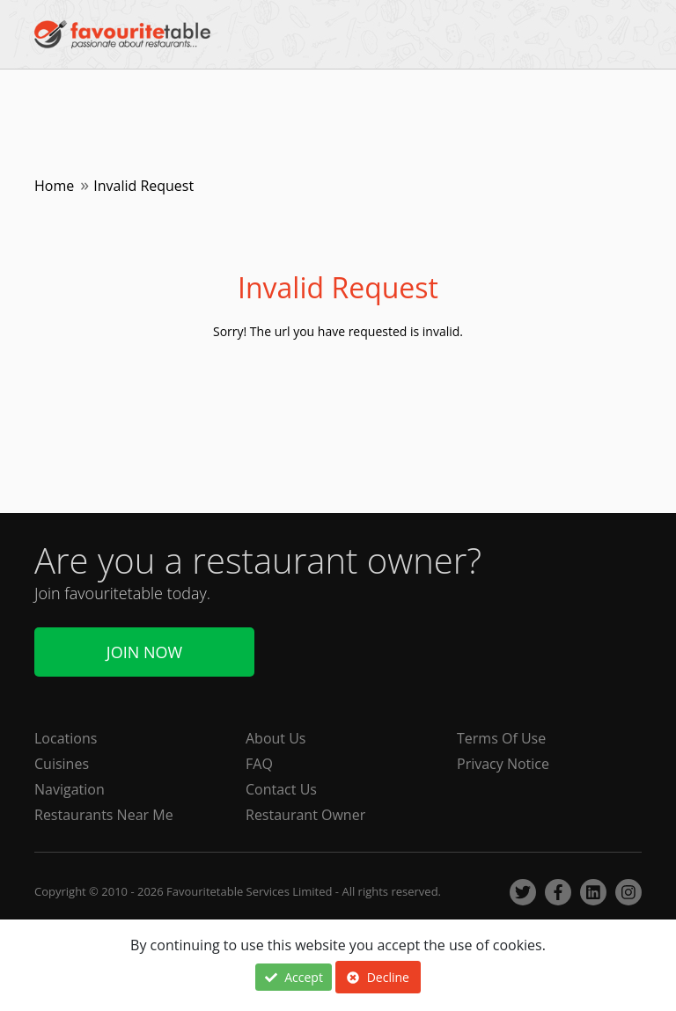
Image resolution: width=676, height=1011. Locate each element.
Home (54, 185)
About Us (276, 738)
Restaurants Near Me (103, 814)
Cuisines (61, 763)
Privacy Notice (503, 763)
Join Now (144, 652)
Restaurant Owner (305, 814)
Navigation (69, 789)
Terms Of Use (501, 738)
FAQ (259, 763)
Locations (65, 738)
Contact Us (281, 789)
